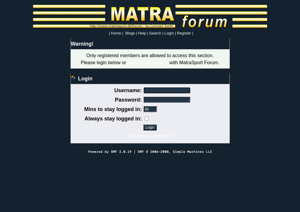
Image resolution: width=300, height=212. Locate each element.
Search (155, 33)
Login (169, 33)
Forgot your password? (150, 135)
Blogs (130, 33)
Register (184, 33)
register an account (147, 62)
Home (116, 33)
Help (142, 33)
